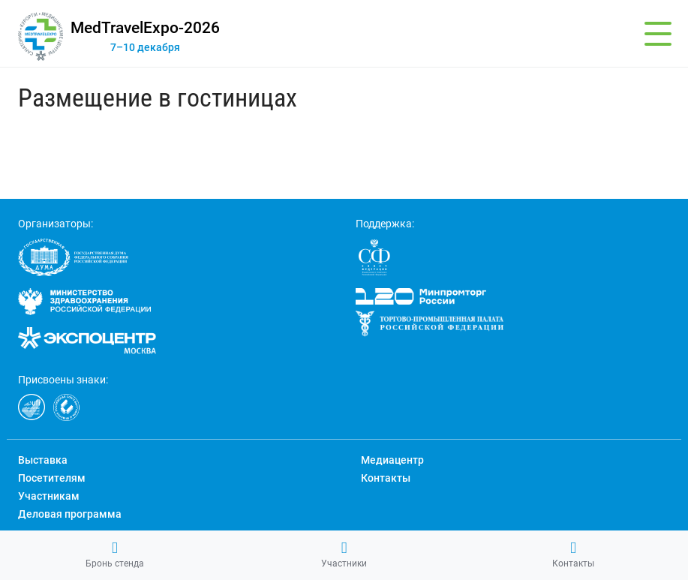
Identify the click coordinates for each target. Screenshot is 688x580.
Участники (344, 554)
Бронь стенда (115, 554)
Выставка (43, 460)
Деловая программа (70, 514)
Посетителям (52, 478)
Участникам (49, 496)
